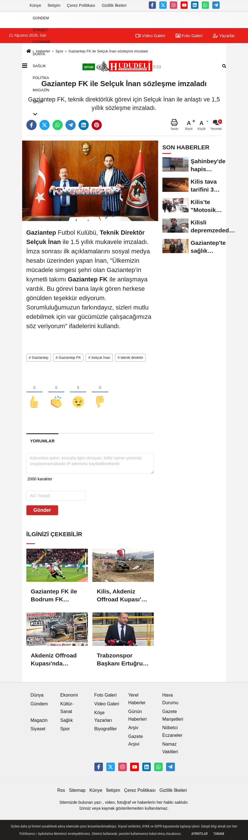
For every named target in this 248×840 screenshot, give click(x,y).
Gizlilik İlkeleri (114, 5)
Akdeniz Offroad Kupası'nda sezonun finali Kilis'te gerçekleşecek (54, 660)
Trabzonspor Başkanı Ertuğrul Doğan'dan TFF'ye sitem (122, 660)
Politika (41, 78)
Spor (38, 102)
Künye (35, 5)
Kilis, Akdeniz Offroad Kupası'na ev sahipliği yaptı (122, 596)
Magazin (41, 90)
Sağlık (39, 66)
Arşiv (133, 728)
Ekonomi (41, 42)
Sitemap (77, 790)
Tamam (218, 834)
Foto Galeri (105, 695)
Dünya (39, 54)
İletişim (54, 5)
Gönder (42, 510)
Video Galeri (106, 704)
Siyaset (40, 30)
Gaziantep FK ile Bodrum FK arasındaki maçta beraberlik (55, 596)
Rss (61, 790)
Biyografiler (105, 729)
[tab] (42, 441)
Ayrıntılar (199, 834)
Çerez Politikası (81, 5)
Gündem (41, 18)
